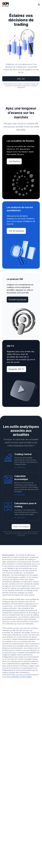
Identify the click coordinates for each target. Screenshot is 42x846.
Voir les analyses (16, 231)
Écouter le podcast (17, 299)
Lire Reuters (14, 161)
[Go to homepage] (5, 4)
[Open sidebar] (39, 4)
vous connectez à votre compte (18, 677)
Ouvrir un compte (21, 526)
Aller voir (21, 79)
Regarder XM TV (16, 369)
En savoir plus (19, 467)
